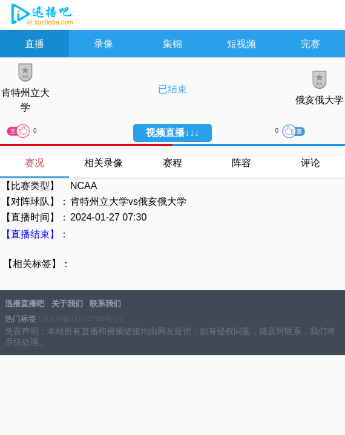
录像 (103, 44)
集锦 (172, 44)
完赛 (310, 44)
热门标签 (20, 318)
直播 (34, 44)
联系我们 (105, 303)
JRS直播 (41, 15)
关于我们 (67, 303)
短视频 (241, 44)
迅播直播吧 (24, 303)
